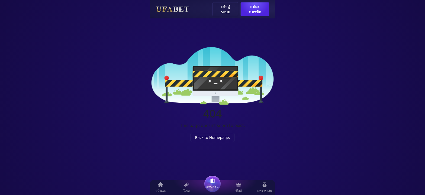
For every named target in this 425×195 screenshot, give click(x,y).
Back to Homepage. (212, 137)
